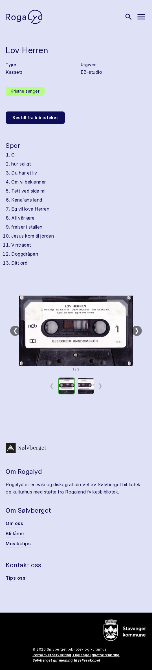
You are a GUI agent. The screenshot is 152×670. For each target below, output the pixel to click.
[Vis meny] (141, 17)
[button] (76, 331)
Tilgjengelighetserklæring (96, 655)
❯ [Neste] (137, 330)
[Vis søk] (128, 17)
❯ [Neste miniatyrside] (100, 385)
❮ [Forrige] (15, 330)
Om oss (14, 523)
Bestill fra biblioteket (35, 117)
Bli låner (15, 533)
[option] (66, 386)
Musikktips (18, 543)
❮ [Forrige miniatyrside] (51, 385)
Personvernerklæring (51, 655)
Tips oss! (16, 578)
